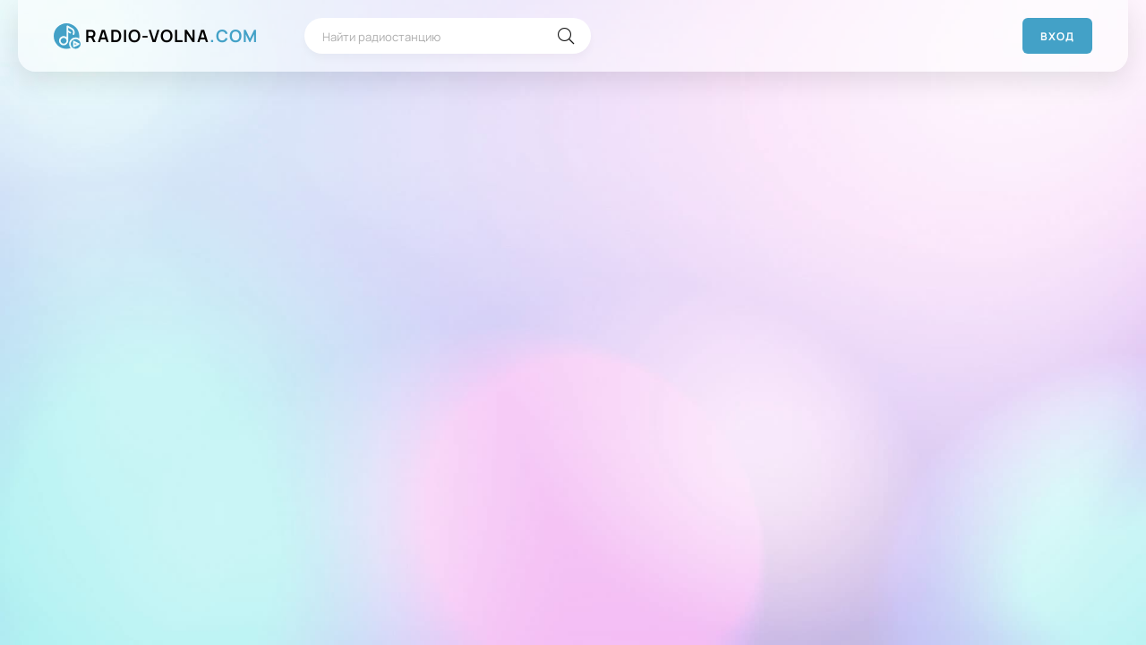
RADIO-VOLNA (171, 36)
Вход (1057, 36)
